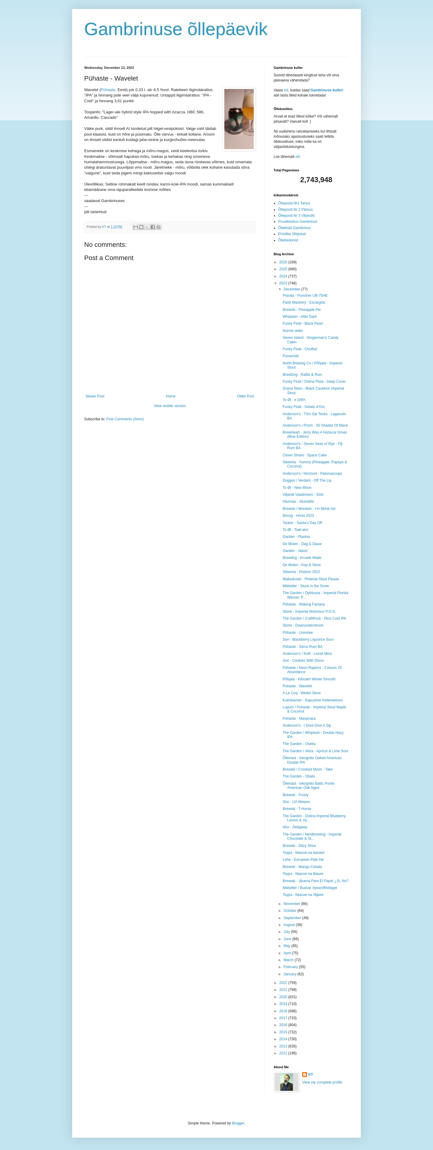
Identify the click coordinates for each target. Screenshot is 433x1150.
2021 (283, 990)
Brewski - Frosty (296, 795)
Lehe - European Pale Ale (303, 859)
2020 (283, 997)
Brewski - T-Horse (297, 809)
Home (171, 396)
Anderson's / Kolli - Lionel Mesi (307, 654)
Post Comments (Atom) (125, 419)
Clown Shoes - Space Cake (305, 455)
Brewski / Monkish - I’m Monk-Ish (309, 509)
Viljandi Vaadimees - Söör (303, 494)
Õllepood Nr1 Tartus (294, 203)
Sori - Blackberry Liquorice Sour (308, 639)
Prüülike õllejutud (292, 234)
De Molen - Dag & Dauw (302, 544)
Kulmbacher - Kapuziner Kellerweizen (313, 700)
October (290, 911)
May (287, 946)
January (290, 974)
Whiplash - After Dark (300, 316)
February (291, 967)
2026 (283, 262)
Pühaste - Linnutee (298, 632)
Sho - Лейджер (295, 827)
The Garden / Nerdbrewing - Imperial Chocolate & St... (312, 836)
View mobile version (170, 406)
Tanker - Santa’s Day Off (302, 523)
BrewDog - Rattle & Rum (302, 375)
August (290, 925)
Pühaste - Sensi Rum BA (303, 647)
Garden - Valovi (295, 551)
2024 (283, 276)
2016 (283, 1025)
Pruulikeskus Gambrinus (297, 221)
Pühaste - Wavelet (297, 686)
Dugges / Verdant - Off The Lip (307, 480)
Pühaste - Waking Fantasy (304, 604)
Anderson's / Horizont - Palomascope (312, 473)
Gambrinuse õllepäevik (176, 29)
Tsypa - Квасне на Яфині (303, 895)
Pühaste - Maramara (299, 718)
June (288, 939)
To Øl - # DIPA (294, 400)
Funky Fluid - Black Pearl (303, 323)
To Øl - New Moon (297, 488)
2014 (283, 1039)
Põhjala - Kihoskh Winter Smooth (309, 679)
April (288, 953)
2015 (283, 1032)
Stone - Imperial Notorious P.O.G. (309, 611)
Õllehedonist (288, 240)
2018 (283, 1011)
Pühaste (108, 89)
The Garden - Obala (299, 776)
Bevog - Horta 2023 (298, 516)
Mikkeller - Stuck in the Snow (306, 586)
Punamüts (291, 356)
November (292, 904)
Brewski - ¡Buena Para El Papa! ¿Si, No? (316, 881)
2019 (283, 1004)
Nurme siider (293, 331)
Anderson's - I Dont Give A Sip (307, 725)
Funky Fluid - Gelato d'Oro (304, 407)
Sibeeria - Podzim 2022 (301, 572)
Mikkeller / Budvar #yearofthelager (310, 888)
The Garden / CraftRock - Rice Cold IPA (314, 618)
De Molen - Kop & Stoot (302, 565)
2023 (283, 283)
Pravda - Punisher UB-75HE (305, 295)
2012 (283, 1053)
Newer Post (95, 396)
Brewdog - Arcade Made (302, 558)
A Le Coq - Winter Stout (302, 693)
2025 (283, 269)
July (287, 932)
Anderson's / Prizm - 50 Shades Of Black (315, 425)
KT (310, 1074)
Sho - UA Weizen (296, 802)
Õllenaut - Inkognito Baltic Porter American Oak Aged (309, 785)
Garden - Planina (296, 537)
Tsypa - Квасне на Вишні (303, 874)
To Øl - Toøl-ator (296, 530)
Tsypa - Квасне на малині (303, 853)
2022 (283, 983)
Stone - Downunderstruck (303, 625)
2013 (283, 1046)
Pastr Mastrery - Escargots (304, 302)
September (293, 918)
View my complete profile (322, 1082)
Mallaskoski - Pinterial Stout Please (311, 579)
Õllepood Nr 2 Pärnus (295, 209)
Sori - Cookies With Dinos (303, 660)
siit (286, 90)
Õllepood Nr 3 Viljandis (296, 215)
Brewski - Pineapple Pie (302, 310)
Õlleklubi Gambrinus (294, 228)
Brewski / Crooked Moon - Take (308, 769)
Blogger (238, 1123)
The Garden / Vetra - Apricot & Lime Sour (316, 751)
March (289, 960)
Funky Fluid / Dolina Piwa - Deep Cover (314, 381)
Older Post (245, 396)
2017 (283, 1018)
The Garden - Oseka (299, 744)
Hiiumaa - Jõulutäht (298, 501)
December (292, 289)
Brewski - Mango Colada (302, 867)
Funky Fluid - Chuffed (300, 349)
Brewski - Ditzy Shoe (299, 846)
